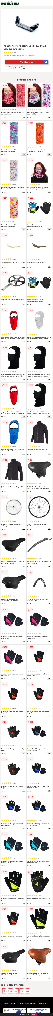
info (23, 117)
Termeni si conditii (10, 1003)
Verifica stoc (34, 62)
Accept (34, 1014)
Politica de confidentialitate (27, 1003)
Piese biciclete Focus (10, 991)
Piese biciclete (25, 991)
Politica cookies (43, 1003)
